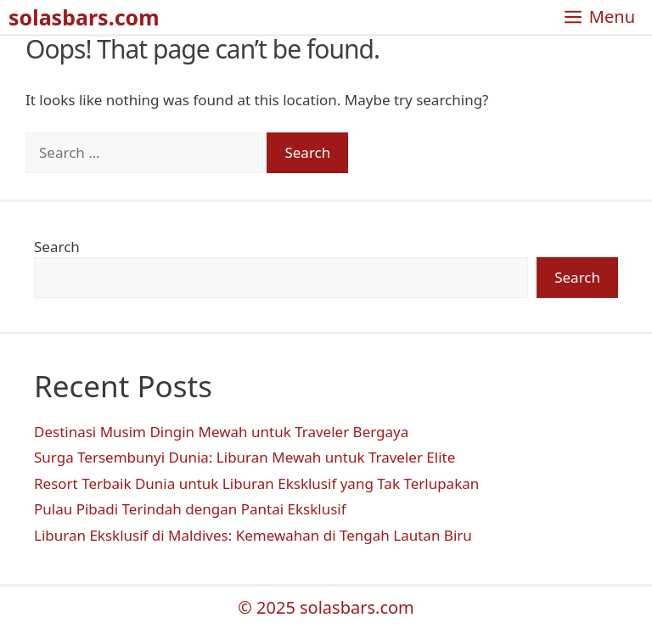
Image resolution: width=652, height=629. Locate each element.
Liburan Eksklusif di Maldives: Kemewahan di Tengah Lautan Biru (253, 535)
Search (57, 246)
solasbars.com (84, 17)
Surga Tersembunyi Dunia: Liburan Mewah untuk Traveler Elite (244, 457)
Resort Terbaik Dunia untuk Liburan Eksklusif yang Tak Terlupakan (256, 483)
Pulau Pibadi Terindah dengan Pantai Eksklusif (190, 509)
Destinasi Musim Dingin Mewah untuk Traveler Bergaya (221, 431)
